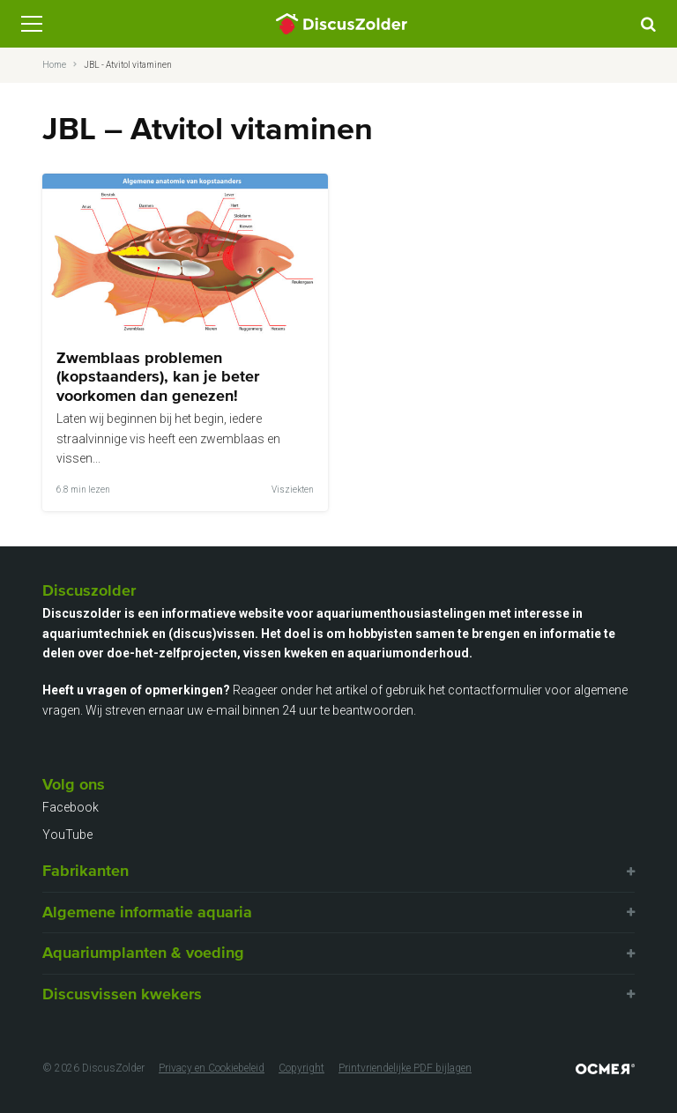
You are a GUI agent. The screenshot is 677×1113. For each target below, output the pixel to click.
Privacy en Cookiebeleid (211, 1068)
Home (54, 65)
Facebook (70, 807)
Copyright (301, 1068)
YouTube (67, 834)
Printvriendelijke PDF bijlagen (405, 1068)
